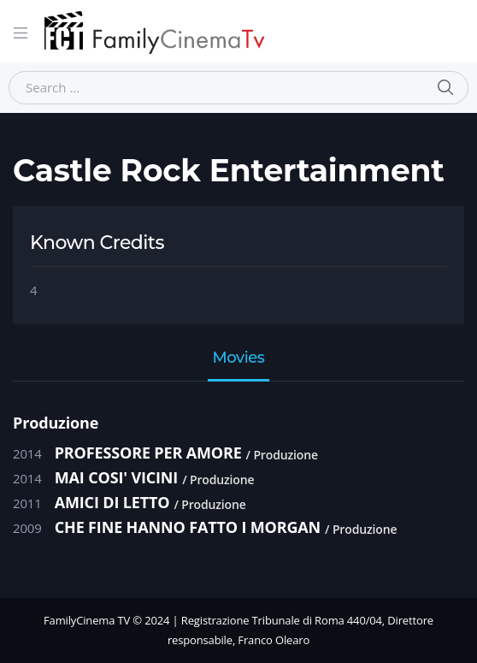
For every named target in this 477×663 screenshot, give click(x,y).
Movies (239, 358)
